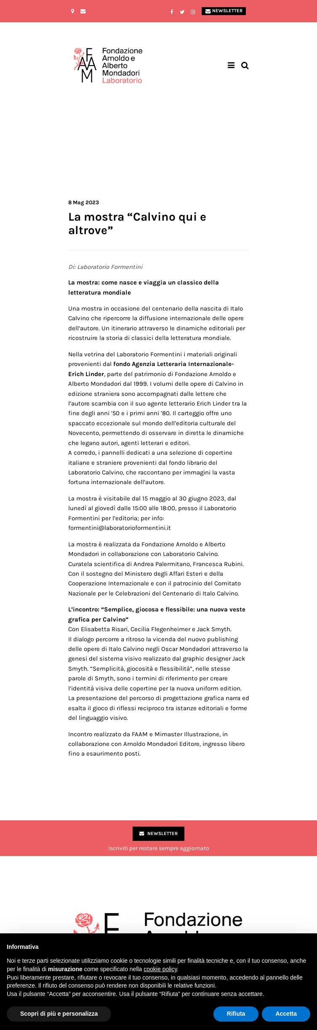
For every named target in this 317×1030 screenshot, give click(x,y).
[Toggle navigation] (231, 66)
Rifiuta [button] (236, 1013)
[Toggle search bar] (244, 66)
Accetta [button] (286, 1013)
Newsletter (223, 11)
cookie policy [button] (160, 969)
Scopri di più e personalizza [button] (59, 1013)
